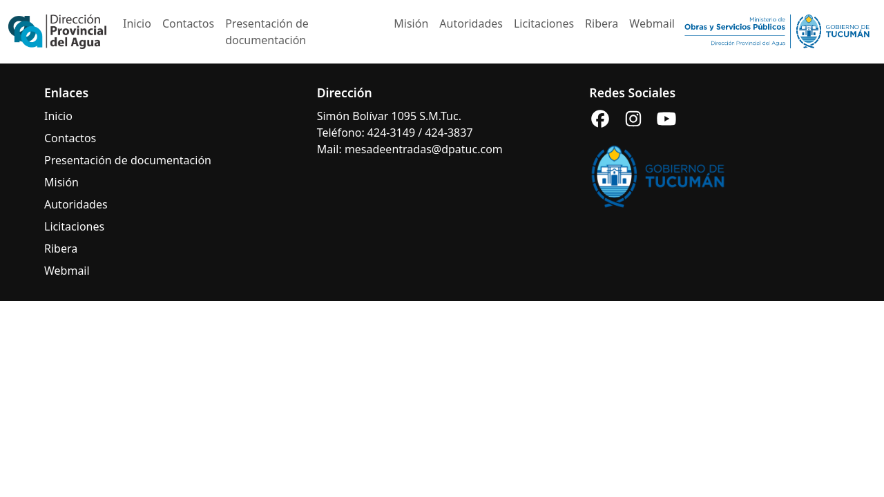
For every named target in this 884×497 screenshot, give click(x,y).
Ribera (601, 23)
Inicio (137, 23)
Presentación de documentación (267, 32)
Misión (411, 23)
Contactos (188, 23)
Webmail (652, 23)
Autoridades (471, 23)
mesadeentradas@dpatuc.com (424, 149)
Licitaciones (544, 23)
